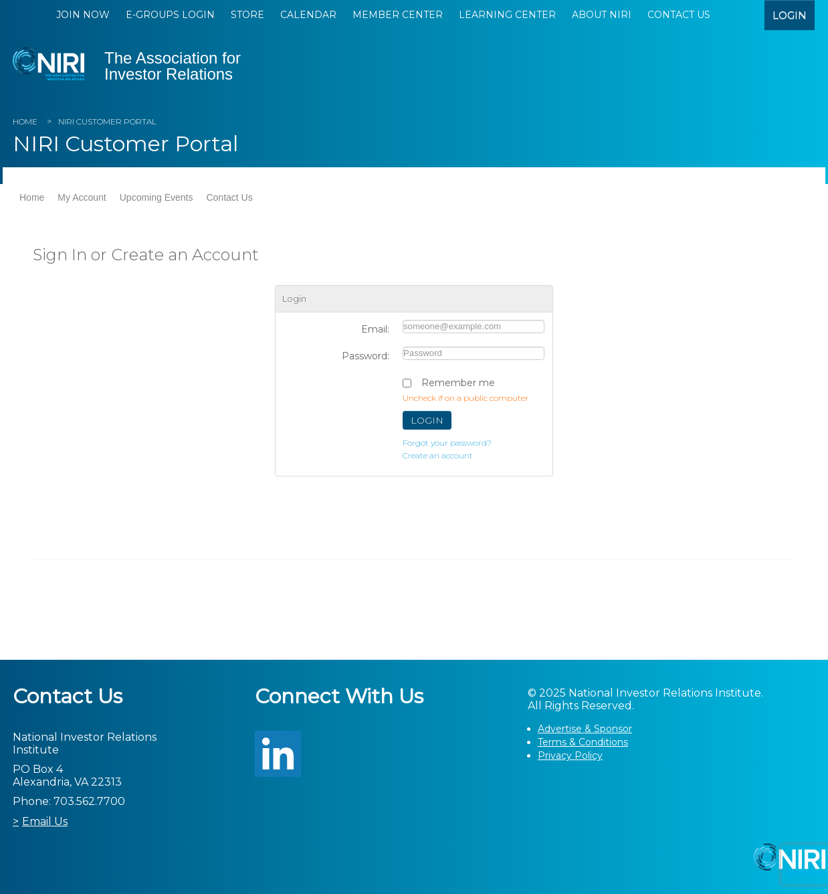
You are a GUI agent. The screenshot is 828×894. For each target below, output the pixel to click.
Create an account (438, 455)
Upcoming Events (156, 197)
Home (25, 121)
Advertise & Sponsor (585, 729)
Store (247, 15)
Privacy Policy (570, 755)
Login (427, 420)
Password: (365, 356)
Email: (375, 329)
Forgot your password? (447, 443)
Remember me (458, 383)
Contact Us (678, 15)
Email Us (45, 821)
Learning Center (507, 15)
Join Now (83, 15)
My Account (82, 197)
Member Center (397, 15)
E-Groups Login (170, 15)
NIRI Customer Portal (107, 121)
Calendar (308, 15)
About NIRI (601, 15)
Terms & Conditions (583, 742)
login (789, 15)
